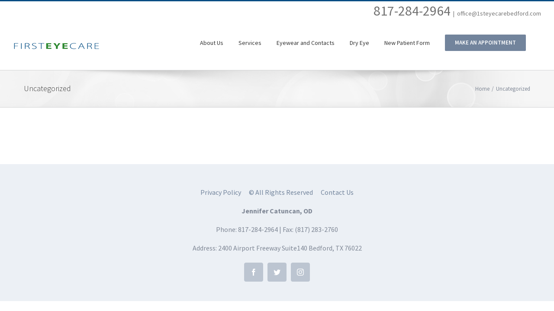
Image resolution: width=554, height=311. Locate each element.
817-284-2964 (412, 10)
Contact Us (337, 192)
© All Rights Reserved (281, 192)
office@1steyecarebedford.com (499, 13)
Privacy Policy (220, 192)
